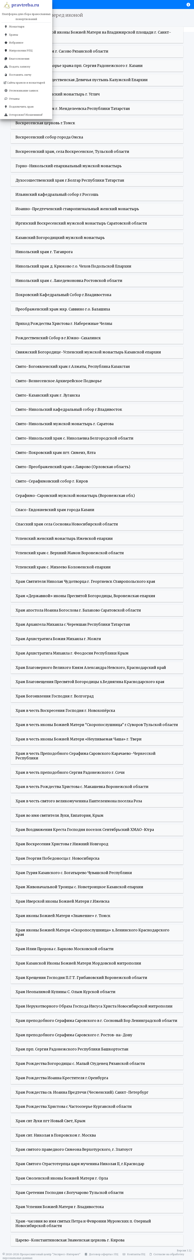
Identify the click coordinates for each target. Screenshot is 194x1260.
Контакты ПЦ (133, 1254)
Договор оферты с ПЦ (101, 1254)
